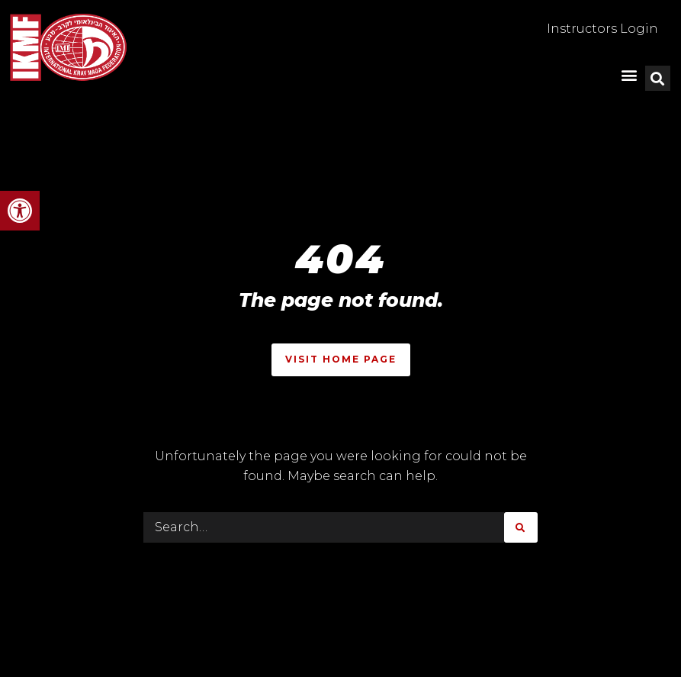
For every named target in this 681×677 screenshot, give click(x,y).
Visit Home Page (341, 359)
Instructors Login (602, 28)
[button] (20, 211)
